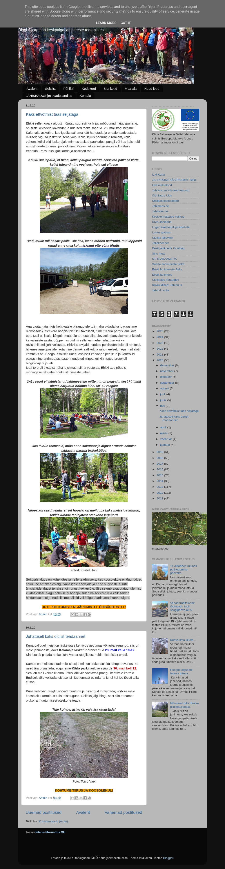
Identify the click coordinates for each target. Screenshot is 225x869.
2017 (160, 463)
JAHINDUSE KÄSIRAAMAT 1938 (174, 180)
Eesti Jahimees (162, 274)
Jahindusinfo (160, 290)
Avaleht (32, 88)
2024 (160, 337)
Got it (126, 23)
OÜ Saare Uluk (162, 195)
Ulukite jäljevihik (162, 237)
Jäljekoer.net (160, 243)
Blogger (168, 858)
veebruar (166, 439)
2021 (160, 354)
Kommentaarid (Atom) (53, 821)
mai (163, 405)
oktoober (166, 376)
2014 (160, 481)
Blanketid (110, 88)
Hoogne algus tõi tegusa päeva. (181, 671)
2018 (160, 458)
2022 (160, 348)
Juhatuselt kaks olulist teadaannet (55, 636)
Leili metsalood (162, 185)
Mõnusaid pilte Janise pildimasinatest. (184, 705)
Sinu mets (158, 253)
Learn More (106, 23)
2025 (160, 331)
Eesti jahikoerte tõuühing (168, 248)
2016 (160, 469)
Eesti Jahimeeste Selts (167, 269)
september (167, 382)
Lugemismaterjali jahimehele (171, 227)
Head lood (151, 88)
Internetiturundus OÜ (50, 832)
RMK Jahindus (161, 222)
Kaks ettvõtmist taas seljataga (52, 114)
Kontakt (85, 95)
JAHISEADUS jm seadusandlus (49, 95)
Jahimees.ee (160, 206)
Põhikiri (68, 88)
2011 (160, 498)
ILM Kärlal (158, 174)
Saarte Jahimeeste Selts (168, 264)
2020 (160, 360)
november (167, 371)
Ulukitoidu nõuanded (165, 279)
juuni (163, 400)
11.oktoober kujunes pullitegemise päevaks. (183, 569)
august (165, 388)
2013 (160, 486)
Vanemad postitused (123, 812)
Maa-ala (131, 88)
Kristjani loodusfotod (165, 200)
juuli (163, 394)
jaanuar (165, 444)
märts (164, 433)
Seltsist (50, 88)
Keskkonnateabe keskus (168, 216)
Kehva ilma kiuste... (183, 640)
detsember (167, 365)
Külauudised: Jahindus (167, 285)
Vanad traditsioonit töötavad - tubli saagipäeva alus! (182, 606)
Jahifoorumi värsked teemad (170, 190)
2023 (160, 343)
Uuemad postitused (44, 812)
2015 (160, 475)
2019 (160, 452)
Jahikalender (160, 211)
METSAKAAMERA (164, 258)
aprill (163, 427)
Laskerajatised (161, 232)
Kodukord (89, 88)
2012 (160, 492)
